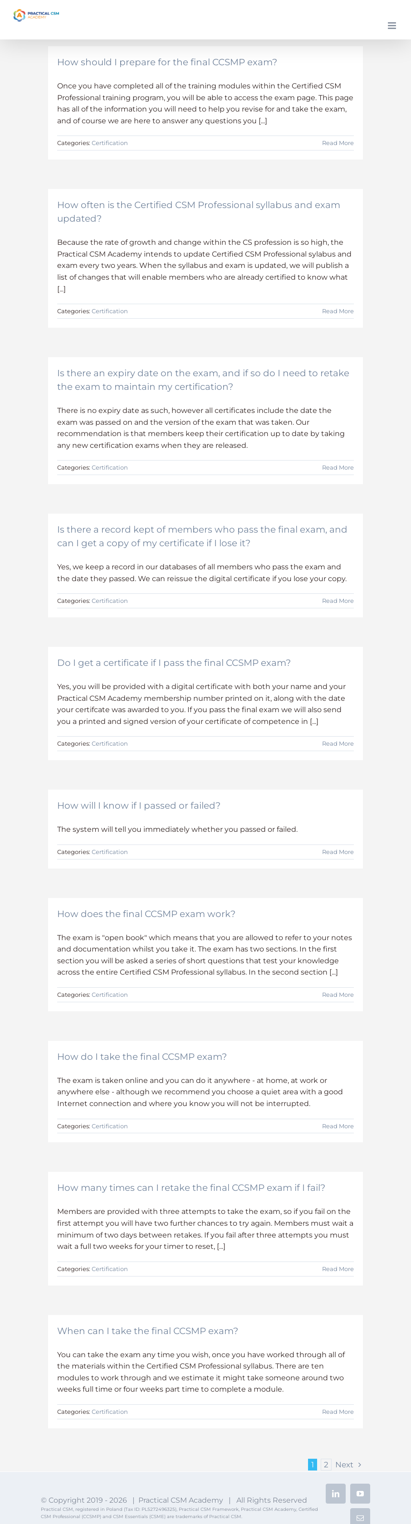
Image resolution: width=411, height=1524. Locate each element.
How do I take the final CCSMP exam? (142, 1056)
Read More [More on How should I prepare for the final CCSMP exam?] (338, 142)
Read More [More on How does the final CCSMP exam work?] (338, 994)
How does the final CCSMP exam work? (146, 913)
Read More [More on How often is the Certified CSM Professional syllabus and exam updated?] (338, 311)
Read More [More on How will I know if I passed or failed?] (338, 851)
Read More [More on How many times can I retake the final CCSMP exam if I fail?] (338, 1268)
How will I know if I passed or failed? (138, 805)
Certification (110, 142)
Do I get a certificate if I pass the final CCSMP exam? (174, 662)
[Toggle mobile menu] (392, 25)
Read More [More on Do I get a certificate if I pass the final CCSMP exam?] (338, 743)
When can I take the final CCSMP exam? (147, 1330)
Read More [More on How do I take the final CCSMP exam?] (338, 1126)
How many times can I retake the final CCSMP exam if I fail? (191, 1187)
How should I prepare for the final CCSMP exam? (167, 62)
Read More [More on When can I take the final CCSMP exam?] (338, 1411)
